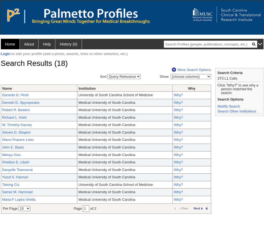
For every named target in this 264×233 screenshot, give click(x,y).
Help (47, 44)
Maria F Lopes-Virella (19, 200)
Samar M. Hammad (17, 192)
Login (5, 54)
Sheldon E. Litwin (15, 162)
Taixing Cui (11, 185)
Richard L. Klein (14, 117)
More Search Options (191, 70)
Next (198, 208)
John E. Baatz (13, 147)
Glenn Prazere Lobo (18, 140)
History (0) (68, 44)
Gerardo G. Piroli (15, 95)
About (29, 44)
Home (10, 44)
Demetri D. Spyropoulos (21, 103)
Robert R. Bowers (16, 110)
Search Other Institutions (237, 111)
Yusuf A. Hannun (15, 177)
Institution (87, 88)
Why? (178, 95)
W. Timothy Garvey (17, 125)
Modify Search (229, 106)
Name (7, 88)
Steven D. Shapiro (16, 132)
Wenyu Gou (11, 155)
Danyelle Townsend (17, 170)
